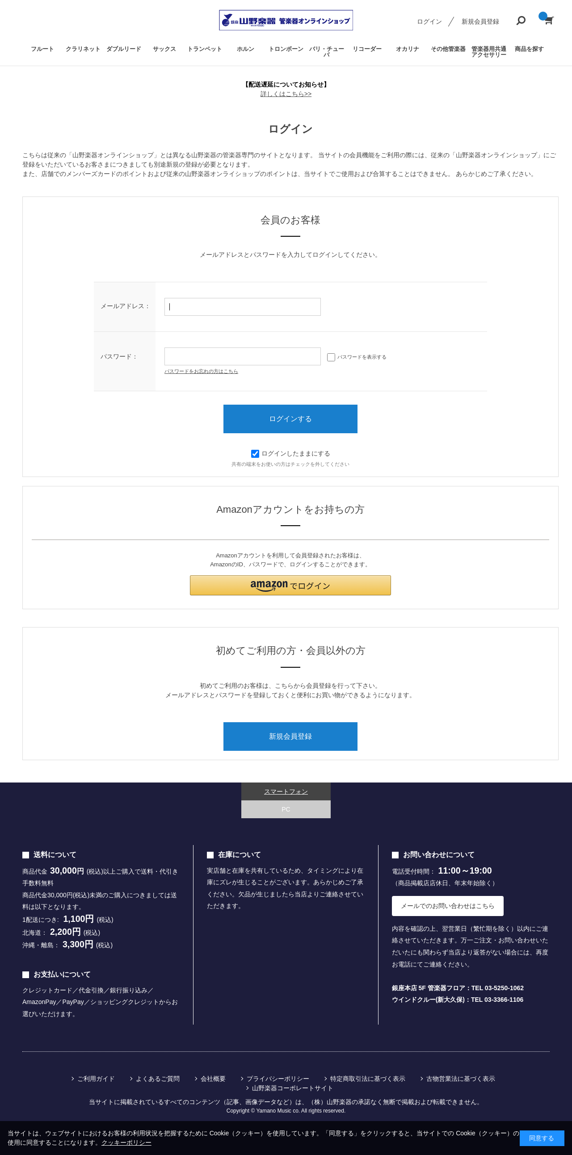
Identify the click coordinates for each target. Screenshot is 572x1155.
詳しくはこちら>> (286, 93)
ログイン (429, 21)
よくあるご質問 (158, 1078)
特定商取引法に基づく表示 (367, 1078)
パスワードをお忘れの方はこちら (201, 371)
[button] (290, 585)
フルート (42, 49)
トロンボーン (286, 49)
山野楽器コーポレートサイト (292, 1088)
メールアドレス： (126, 306)
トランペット (204, 49)
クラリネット (83, 49)
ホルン (245, 49)
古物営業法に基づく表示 (460, 1078)
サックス (164, 49)
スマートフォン (286, 791)
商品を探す (529, 49)
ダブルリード (123, 49)
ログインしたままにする (290, 453)
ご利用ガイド (96, 1078)
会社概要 (213, 1078)
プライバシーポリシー (278, 1078)
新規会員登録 (480, 21)
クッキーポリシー (126, 1142)
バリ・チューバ (326, 52)
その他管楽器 (448, 49)
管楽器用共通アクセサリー (488, 52)
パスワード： (119, 356)
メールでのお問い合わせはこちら (448, 905)
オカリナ (407, 49)
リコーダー (367, 49)
